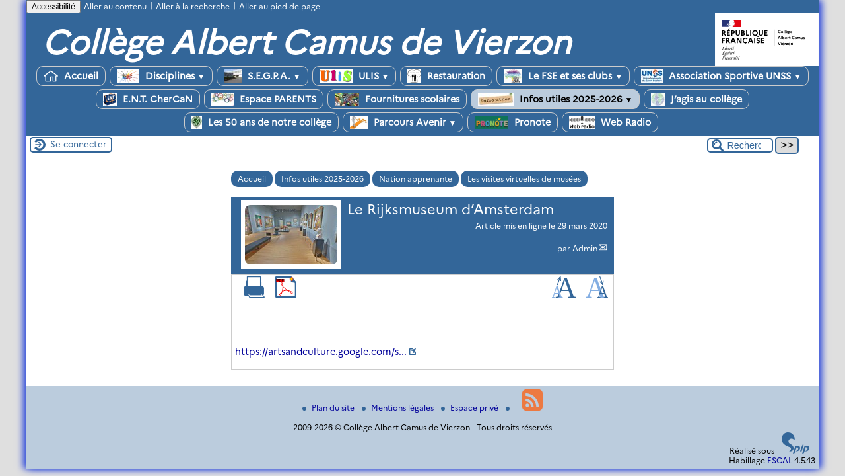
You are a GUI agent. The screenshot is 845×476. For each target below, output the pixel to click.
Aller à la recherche (193, 6)
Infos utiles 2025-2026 (555, 99)
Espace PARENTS (263, 99)
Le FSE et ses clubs (563, 76)
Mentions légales (399, 408)
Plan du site (329, 408)
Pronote (513, 122)
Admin (584, 248)
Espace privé (470, 408)
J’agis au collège (696, 99)
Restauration (446, 76)
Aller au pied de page (279, 6)
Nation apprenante (415, 179)
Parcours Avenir (403, 122)
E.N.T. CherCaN (148, 99)
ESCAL (779, 460)
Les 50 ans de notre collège (261, 122)
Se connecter (78, 144)
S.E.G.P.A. (262, 76)
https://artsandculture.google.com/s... (321, 352)
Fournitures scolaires (397, 99)
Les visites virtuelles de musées (524, 179)
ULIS (354, 76)
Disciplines (161, 76)
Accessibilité (53, 6)
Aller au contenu (115, 6)
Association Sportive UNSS (721, 76)
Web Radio (610, 122)
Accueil (71, 76)
